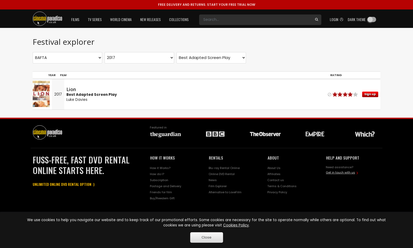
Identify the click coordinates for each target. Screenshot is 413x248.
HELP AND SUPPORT (342, 158)
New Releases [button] (150, 19)
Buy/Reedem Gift (162, 198)
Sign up (370, 94)
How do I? (157, 174)
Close (206, 237)
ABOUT (273, 158)
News (213, 180)
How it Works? (160, 168)
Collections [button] (179, 19)
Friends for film (161, 192)
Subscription (159, 180)
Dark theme (357, 19)
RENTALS (216, 158)
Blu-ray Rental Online (224, 168)
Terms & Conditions (282, 186)
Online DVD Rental (222, 174)
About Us (274, 168)
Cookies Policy (236, 225)
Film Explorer (218, 186)
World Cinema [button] (121, 19)
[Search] (255, 19)
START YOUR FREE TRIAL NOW (206, 4)
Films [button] (75, 19)
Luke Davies (76, 99)
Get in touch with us (340, 172)
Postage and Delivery (165, 186)
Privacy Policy (277, 192)
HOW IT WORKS (162, 158)
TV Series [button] (95, 19)
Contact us (275, 180)
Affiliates (274, 174)
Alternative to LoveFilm (225, 192)
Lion (71, 89)
